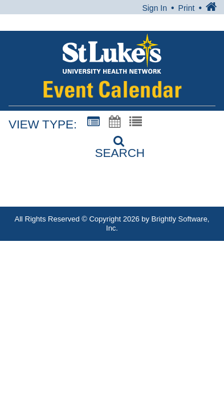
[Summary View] (93, 122)
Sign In (154, 8)
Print (186, 8)
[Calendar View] (114, 122)
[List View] (135, 122)
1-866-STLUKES (123, 186)
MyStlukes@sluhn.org (130, 200)
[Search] (112, 143)
